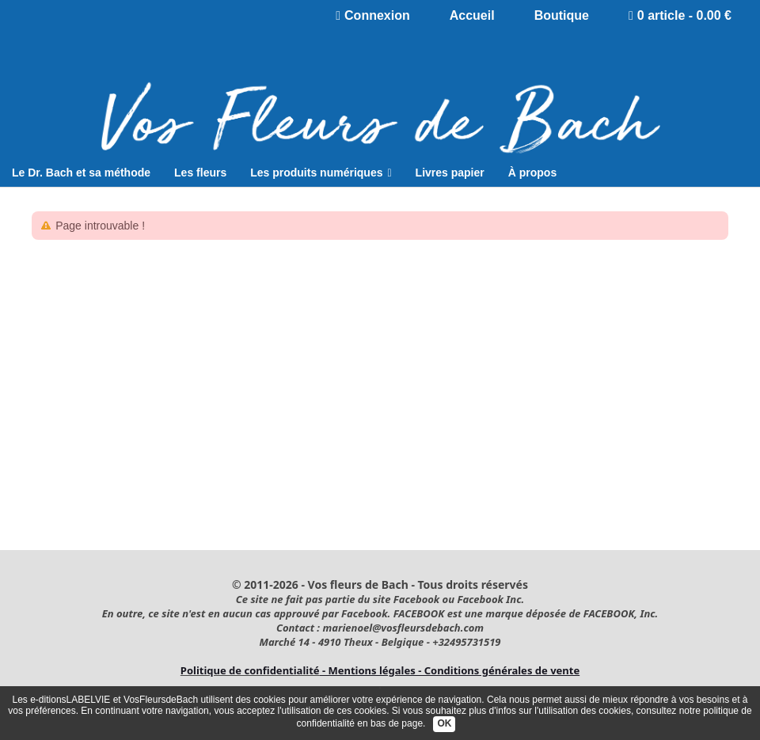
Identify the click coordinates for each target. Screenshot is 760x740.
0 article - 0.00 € (680, 15)
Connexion (373, 15)
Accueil (472, 15)
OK (444, 723)
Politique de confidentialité (250, 670)
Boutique (561, 15)
